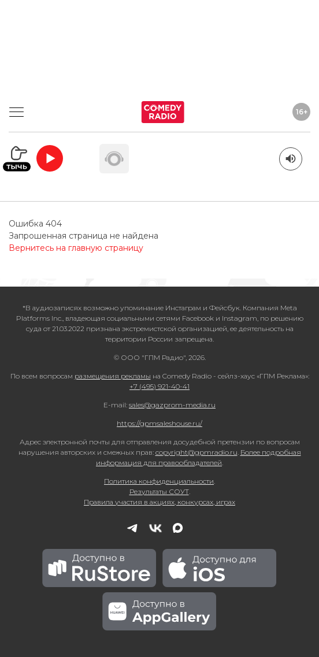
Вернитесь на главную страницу (76, 248)
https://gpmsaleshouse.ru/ (159, 423)
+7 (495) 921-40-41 (159, 386)
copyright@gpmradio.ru (196, 452)
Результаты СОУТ (159, 491)
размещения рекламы (113, 376)
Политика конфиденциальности (159, 481)
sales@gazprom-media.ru (172, 404)
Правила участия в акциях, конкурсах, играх (159, 502)
